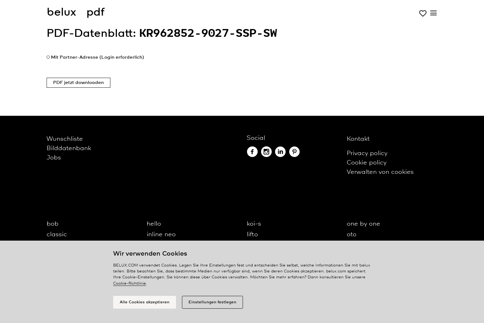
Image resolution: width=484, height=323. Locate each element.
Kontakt (358, 139)
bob (52, 224)
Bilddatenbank (69, 148)
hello (154, 224)
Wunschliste (65, 139)
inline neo (161, 234)
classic (57, 234)
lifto (252, 234)
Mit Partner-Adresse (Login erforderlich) (97, 57)
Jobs (54, 158)
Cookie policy (366, 163)
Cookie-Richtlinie (129, 283)
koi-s (254, 224)
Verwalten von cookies (380, 172)
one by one (363, 224)
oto (351, 234)
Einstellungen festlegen (212, 302)
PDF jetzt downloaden (78, 83)
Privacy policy (367, 153)
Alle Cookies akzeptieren (144, 302)
